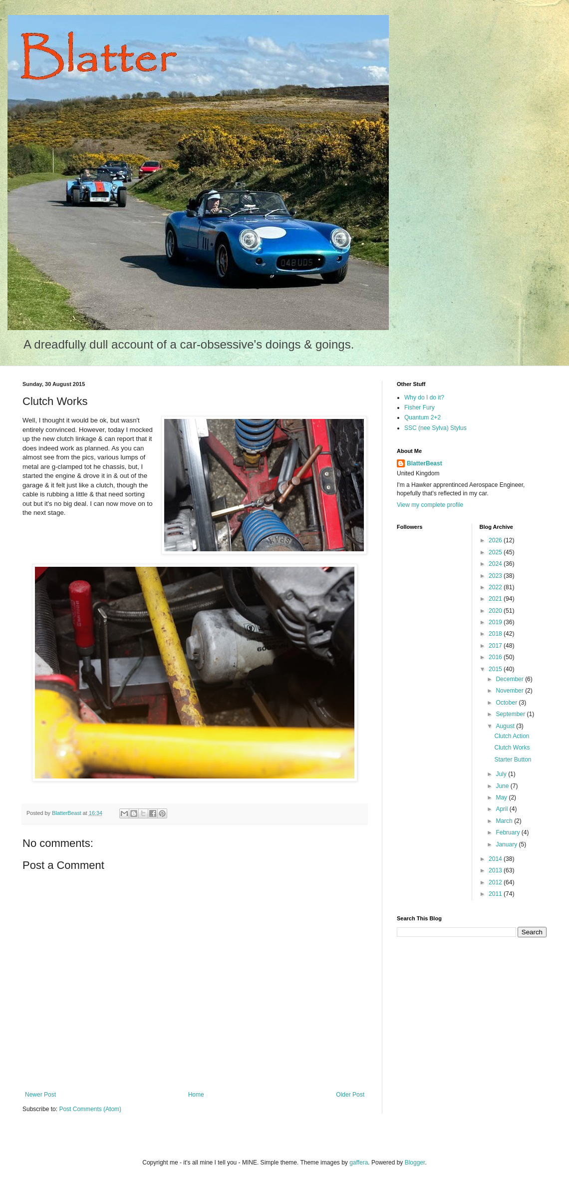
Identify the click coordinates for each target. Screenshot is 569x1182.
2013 (496, 870)
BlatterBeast (424, 463)
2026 (496, 540)
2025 (496, 552)
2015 (496, 669)
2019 (496, 622)
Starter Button (512, 759)
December (510, 679)
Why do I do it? (424, 397)
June (503, 786)
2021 (496, 598)
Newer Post (40, 1094)
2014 (496, 858)
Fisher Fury (419, 407)
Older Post (350, 1094)
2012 (496, 882)
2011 (496, 893)
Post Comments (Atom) (90, 1109)
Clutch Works (512, 747)
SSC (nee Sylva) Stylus (435, 427)
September (511, 714)
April (502, 808)
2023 (496, 575)
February (508, 832)
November (510, 690)
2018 (496, 633)
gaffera (358, 1162)
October (507, 702)
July (502, 774)
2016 (496, 657)
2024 (496, 563)
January (507, 844)
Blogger (415, 1162)
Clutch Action (511, 736)
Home (196, 1094)
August (506, 726)
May (502, 797)
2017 (496, 645)
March (505, 820)
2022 (496, 587)
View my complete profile (430, 504)
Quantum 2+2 (422, 417)
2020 (496, 610)
